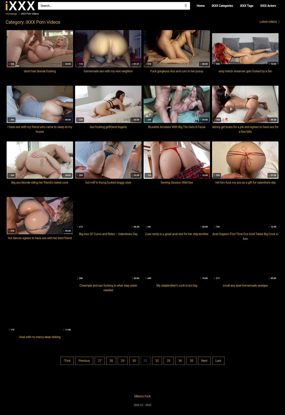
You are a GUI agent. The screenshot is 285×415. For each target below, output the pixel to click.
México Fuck (142, 396)
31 (145, 361)
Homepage (11, 13)
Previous (84, 361)
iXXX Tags (246, 6)
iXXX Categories (222, 6)
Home (201, 6)
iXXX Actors (268, 6)
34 (180, 361)
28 (111, 361)
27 (99, 361)
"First (67, 361)
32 (157, 361)
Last (218, 361)
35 (191, 361)
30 (134, 361)
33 (168, 361)
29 (122, 361)
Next (204, 361)
